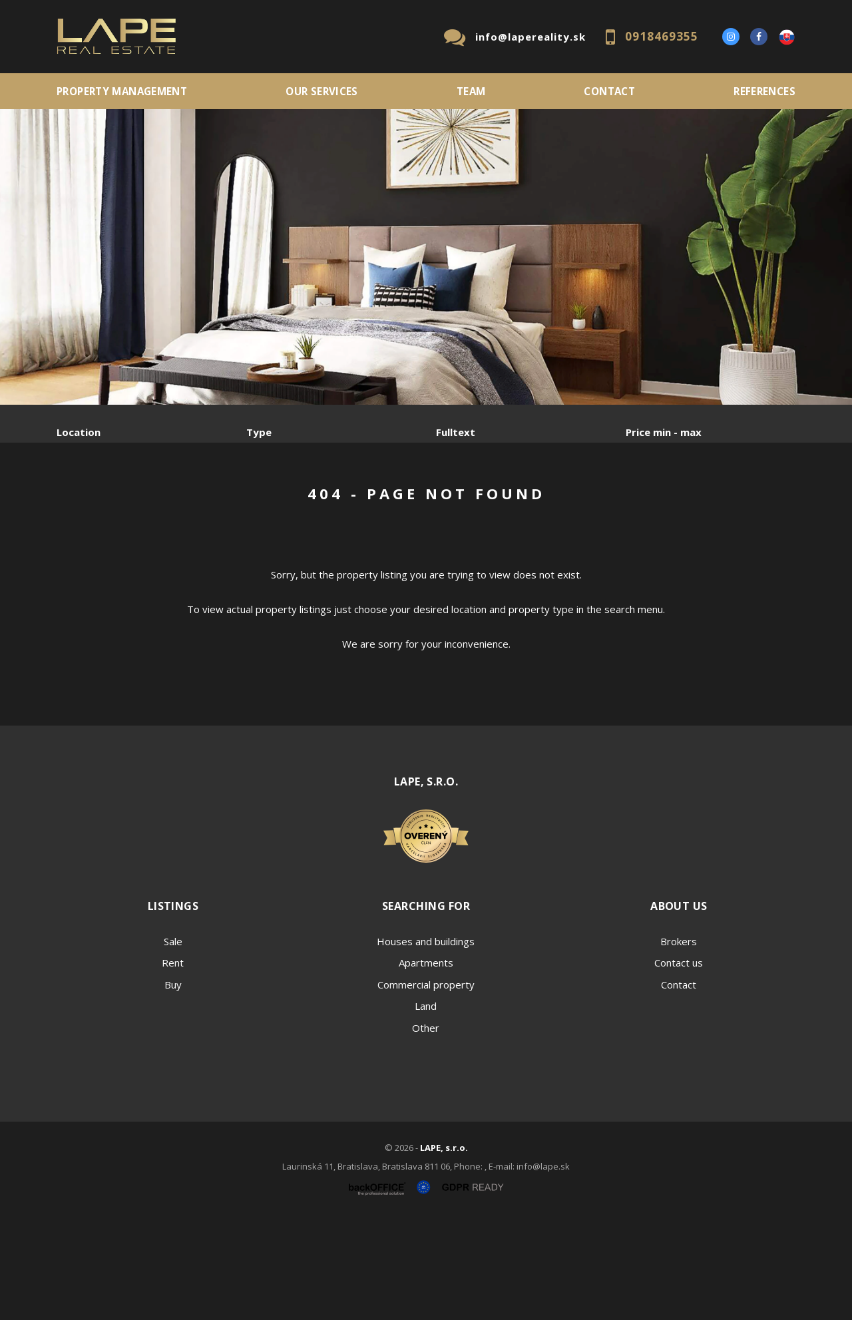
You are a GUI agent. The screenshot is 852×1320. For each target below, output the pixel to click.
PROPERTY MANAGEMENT (122, 91)
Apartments (426, 1063)
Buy (173, 1085)
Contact (609, 91)
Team (471, 91)
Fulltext (455, 432)
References (764, 91)
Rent (158, 501)
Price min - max (664, 432)
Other (425, 1129)
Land (426, 1107)
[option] (426, 257)
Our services (322, 91)
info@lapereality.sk (530, 36)
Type (259, 432)
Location (79, 432)
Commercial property (426, 1085)
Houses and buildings (426, 1042)
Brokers (678, 1042)
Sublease (321, 501)
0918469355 (661, 36)
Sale (93, 501)
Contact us (678, 1063)
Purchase (235, 501)
